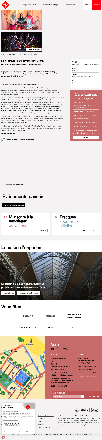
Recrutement (41, 419)
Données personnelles (65, 434)
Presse (74, 327)
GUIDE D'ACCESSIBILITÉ (59, 386)
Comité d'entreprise (28, 327)
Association (51, 316)
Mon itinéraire (59, 393)
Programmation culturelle (29, 5)
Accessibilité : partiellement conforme (47, 434)
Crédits (33, 434)
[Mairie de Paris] (86, 410)
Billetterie (96, 5)
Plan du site (15, 434)
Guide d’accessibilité (44, 427)
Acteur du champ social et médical (74, 316)
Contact (40, 421)
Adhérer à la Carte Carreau (46, 416)
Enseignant (28, 316)
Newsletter (41, 424)
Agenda (87, 5)
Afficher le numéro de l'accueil (89, 377)
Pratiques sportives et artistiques (50, 5)
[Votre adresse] (67, 396)
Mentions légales (25, 434)
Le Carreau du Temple (70, 5)
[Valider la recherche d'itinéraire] (82, 396)
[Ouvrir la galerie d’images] (21, 20)
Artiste (51, 327)
